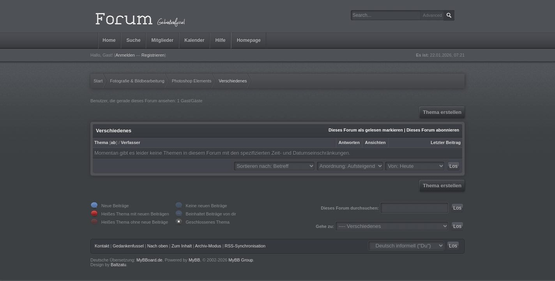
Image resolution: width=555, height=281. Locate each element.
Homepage (248, 40)
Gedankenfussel (128, 246)
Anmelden (125, 55)
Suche (133, 40)
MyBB (194, 260)
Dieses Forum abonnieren (433, 130)
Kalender (194, 40)
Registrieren (152, 55)
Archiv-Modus (208, 246)
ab (113, 142)
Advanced (432, 15)
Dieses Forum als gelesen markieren (366, 130)
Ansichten (375, 142)
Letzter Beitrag (446, 142)
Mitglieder (162, 40)
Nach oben (157, 246)
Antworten (349, 142)
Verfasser (130, 142)
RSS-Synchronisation (245, 246)
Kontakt (102, 246)
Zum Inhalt (181, 246)
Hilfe (220, 40)
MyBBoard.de (149, 260)
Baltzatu (118, 264)
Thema (101, 142)
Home (109, 40)
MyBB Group (240, 260)
